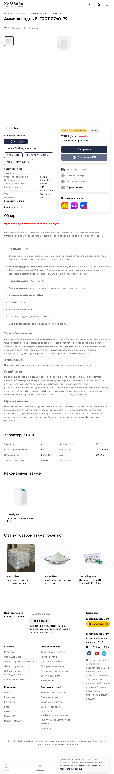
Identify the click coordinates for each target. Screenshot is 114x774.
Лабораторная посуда (17, 666)
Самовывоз (47, 728)
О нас (7, 692)
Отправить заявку (51, 697)
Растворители (49, 656)
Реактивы (9, 652)
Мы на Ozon (10, 711)
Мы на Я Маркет (13, 721)
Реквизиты (10, 697)
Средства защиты (14, 679)
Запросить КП (84, 157)
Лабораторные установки (19, 661)
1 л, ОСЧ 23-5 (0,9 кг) (38, 155)
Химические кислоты (53, 652)
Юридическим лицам (53, 692)
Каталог (9, 647)
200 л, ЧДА (13, 155)
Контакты (9, 702)
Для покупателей (51, 687)
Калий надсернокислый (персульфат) (57, 581)
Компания (10, 687)
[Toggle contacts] (90, 4)
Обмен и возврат (50, 706)
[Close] (106, 759)
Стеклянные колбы (51, 675)
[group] (64, 81)
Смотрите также (50, 647)
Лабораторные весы (52, 666)
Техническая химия (52, 661)
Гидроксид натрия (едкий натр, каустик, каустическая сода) (19, 582)
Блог (6, 706)
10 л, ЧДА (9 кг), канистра (21, 148)
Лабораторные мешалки (54, 671)
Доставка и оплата (51, 702)
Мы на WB (9, 716)
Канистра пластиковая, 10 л (20, 519)
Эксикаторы (47, 680)
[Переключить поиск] (98, 4)
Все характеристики (14, 201)
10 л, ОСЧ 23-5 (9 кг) (18, 162)
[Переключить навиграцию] (107, 4)
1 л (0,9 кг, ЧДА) (15, 141)
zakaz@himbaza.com (97, 619)
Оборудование (12, 656)
